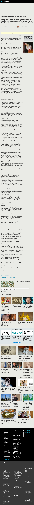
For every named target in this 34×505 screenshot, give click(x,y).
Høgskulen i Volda (5, 486)
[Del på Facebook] (1, 291)
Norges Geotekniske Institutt (18, 487)
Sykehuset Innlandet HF (28, 482)
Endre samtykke (6, 459)
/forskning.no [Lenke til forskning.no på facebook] (27, 432)
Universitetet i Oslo (27, 493)
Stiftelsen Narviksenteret (28, 480)
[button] (32, 331)
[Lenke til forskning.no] (16, 1)
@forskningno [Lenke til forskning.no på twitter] (27, 430)
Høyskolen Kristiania (6, 489)
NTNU (14, 470)
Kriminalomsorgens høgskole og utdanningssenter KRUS (6, 495)
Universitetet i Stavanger (28, 494)
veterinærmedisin (12, 289)
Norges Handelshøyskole (17, 488)
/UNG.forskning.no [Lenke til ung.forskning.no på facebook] (28, 434)
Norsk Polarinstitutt (16, 494)
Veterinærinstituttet (27, 500)
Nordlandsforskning (16, 486)
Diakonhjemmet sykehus (6, 470)
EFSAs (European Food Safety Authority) (8, 277)
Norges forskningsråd (17, 489)
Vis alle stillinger (17, 342)
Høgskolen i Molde (5, 484)
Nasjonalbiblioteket (16, 471)
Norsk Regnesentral (16, 495)
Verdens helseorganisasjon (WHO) (7, 275)
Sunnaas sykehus (27, 481)
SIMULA (26, 470)
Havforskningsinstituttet (6, 483)
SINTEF (26, 471)
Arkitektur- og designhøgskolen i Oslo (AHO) (6, 467)
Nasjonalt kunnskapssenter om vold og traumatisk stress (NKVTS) (18, 473)
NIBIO (4, 500)
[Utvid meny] (33, 1)
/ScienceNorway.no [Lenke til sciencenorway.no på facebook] (28, 435)
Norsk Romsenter (16, 496)
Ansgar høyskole (5, 464)
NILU (3, 503)
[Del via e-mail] (5, 291)
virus (7, 289)
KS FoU (4, 492)
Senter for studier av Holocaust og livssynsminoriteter (27, 476)
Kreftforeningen (5, 493)
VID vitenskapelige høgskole (28, 501)
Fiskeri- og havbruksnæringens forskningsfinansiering (6, 475)
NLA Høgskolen (16, 464)
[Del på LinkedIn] (4, 291)
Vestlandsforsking (27, 499)
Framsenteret (5, 479)
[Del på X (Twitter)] (2, 291)
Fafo (3, 473)
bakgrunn (3, 289)
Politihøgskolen (27, 464)
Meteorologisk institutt (6, 497)
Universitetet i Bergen (27, 491)
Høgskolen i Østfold (6, 485)
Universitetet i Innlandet (28, 492)
